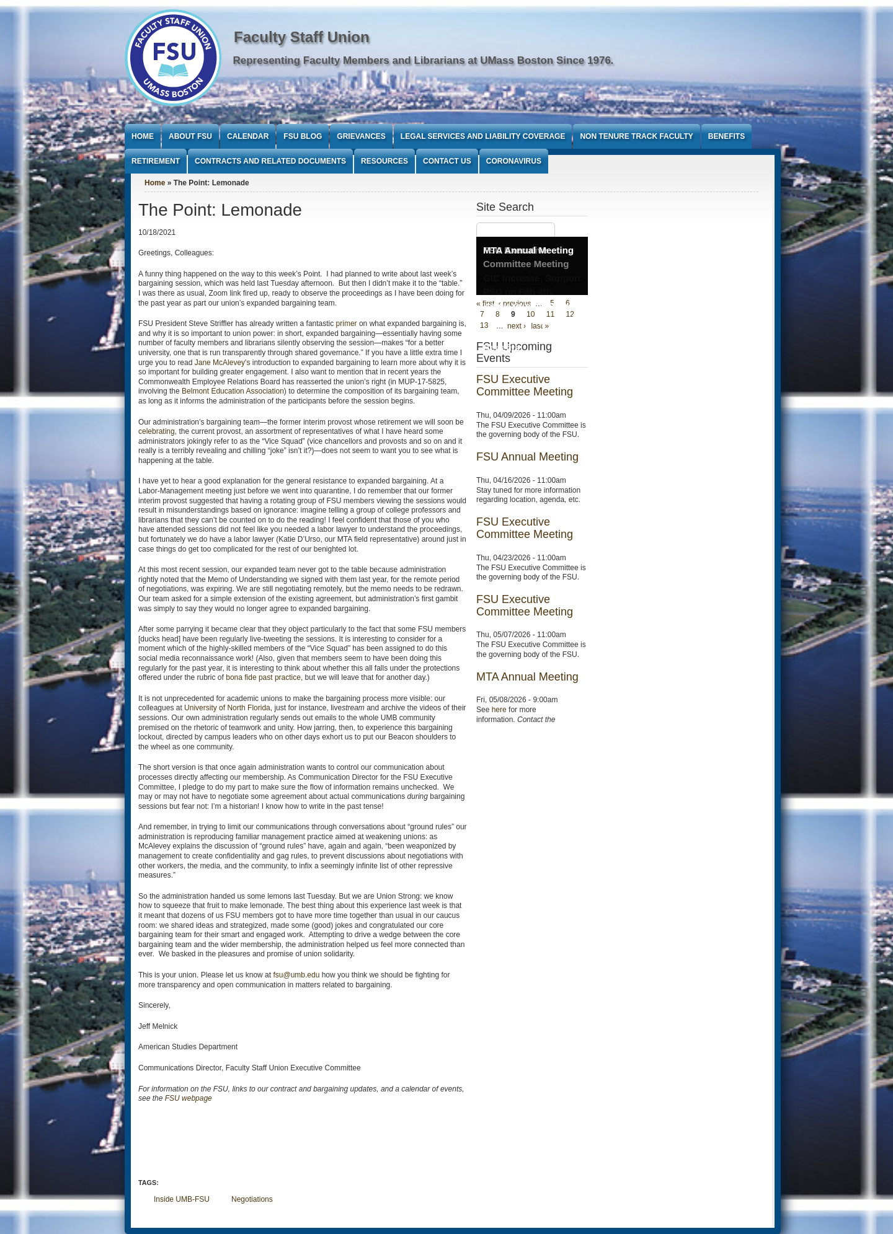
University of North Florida (227, 707)
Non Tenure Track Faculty (636, 136)
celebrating (156, 431)
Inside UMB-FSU (182, 1199)
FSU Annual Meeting (527, 457)
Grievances (361, 136)
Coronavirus (513, 161)
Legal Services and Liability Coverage (483, 136)
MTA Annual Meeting (528, 250)
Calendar (248, 136)
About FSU (190, 136)
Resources (384, 161)
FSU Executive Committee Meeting (524, 385)
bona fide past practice (263, 677)
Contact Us (447, 161)
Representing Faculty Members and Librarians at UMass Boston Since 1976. (423, 60)
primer (346, 323)
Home (142, 136)
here (499, 709)
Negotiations (252, 1199)
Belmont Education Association (233, 391)
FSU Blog (302, 136)
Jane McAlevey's (223, 362)
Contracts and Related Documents (270, 161)
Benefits (726, 136)
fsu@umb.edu (296, 975)
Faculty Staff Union (302, 37)
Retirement (155, 161)
